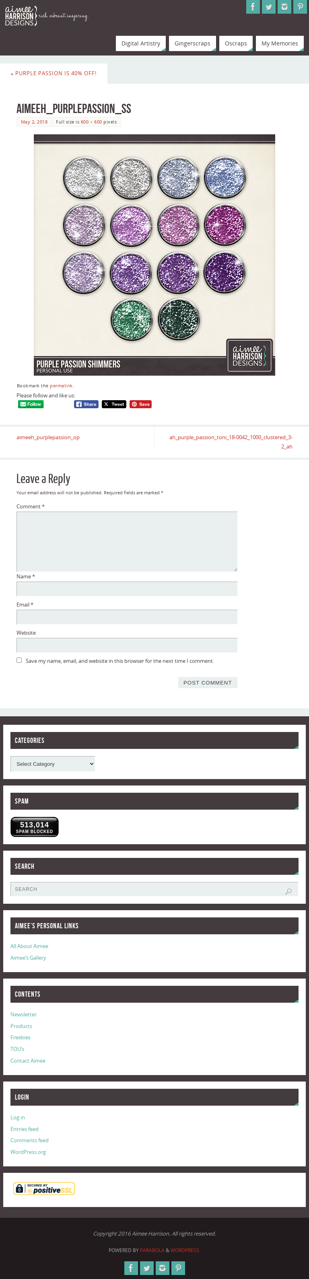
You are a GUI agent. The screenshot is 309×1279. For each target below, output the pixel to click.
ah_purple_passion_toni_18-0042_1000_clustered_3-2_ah (231, 442)
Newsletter (23, 1014)
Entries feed (24, 1129)
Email (24, 604)
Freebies (20, 1037)
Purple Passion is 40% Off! (54, 73)
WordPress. (185, 1250)
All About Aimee (29, 946)
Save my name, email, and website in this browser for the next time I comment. (120, 660)
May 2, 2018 (34, 122)
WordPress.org (28, 1152)
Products (21, 1026)
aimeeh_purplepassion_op (48, 437)
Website (26, 632)
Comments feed (29, 1140)
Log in (17, 1117)
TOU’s (17, 1049)
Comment (30, 506)
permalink (61, 385)
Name (25, 576)
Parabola (152, 1250)
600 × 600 (91, 122)
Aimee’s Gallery (28, 957)
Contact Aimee (27, 1060)
